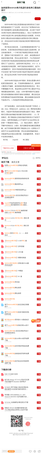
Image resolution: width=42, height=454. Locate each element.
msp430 (15, 140)
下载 (38, 165)
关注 (37, 18)
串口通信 (26, 140)
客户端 (21, 431)
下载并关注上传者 (8, 148)
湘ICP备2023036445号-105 (21, 434)
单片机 (5, 140)
